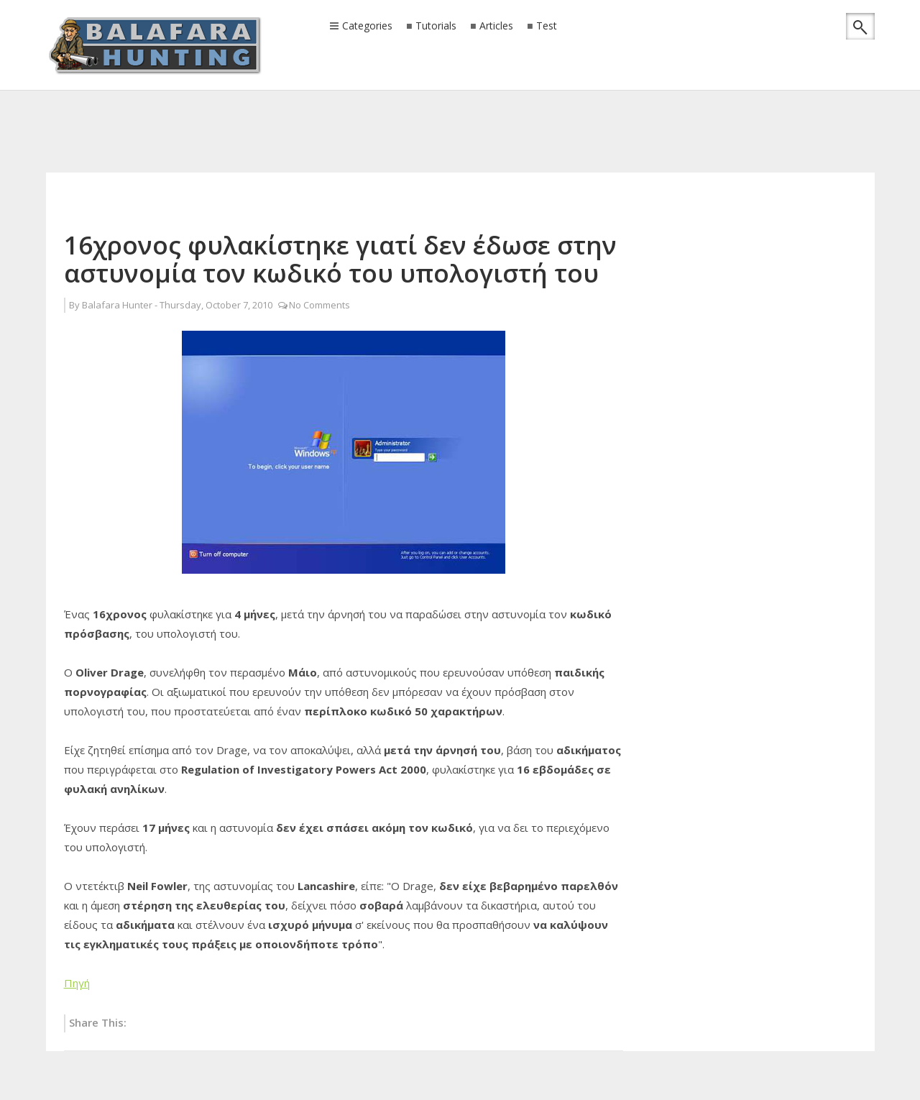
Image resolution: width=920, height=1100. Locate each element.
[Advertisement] (460, 111)
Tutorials (435, 26)
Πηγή (77, 983)
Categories (367, 27)
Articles (496, 26)
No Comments (319, 304)
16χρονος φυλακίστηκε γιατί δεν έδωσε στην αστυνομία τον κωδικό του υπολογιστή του (340, 259)
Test (546, 26)
